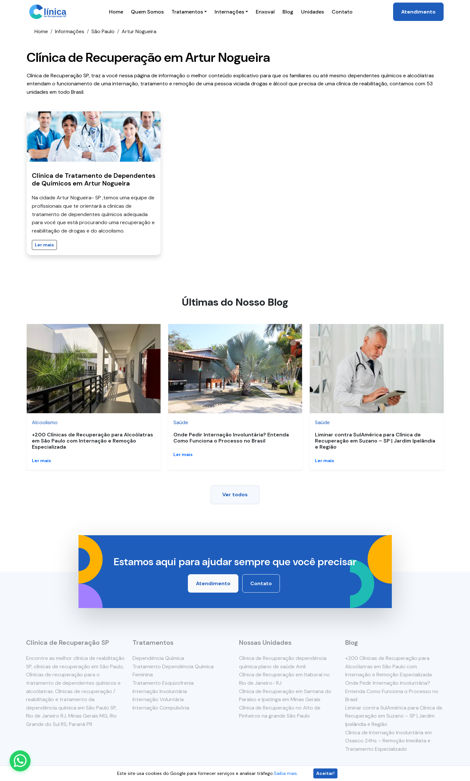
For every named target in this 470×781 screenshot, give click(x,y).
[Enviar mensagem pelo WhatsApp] (20, 760)
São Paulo (103, 31)
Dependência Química (158, 658)
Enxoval (265, 11)
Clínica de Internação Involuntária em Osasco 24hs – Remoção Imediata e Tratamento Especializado (389, 740)
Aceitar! (325, 773)
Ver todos (235, 494)
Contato (342, 11)
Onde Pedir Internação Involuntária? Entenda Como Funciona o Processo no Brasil (231, 437)
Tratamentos (187, 11)
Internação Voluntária (157, 699)
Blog (287, 11)
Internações (229, 11)
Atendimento (418, 11)
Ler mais (44, 245)
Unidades (312, 11)
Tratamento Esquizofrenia (162, 683)
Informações (69, 31)
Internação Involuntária (159, 691)
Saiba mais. (286, 773)
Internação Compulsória (160, 707)
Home (116, 11)
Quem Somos (147, 11)
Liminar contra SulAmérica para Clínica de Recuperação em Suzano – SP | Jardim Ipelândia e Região (375, 440)
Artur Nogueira (139, 31)
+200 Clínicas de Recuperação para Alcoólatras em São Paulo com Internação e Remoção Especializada (92, 440)
